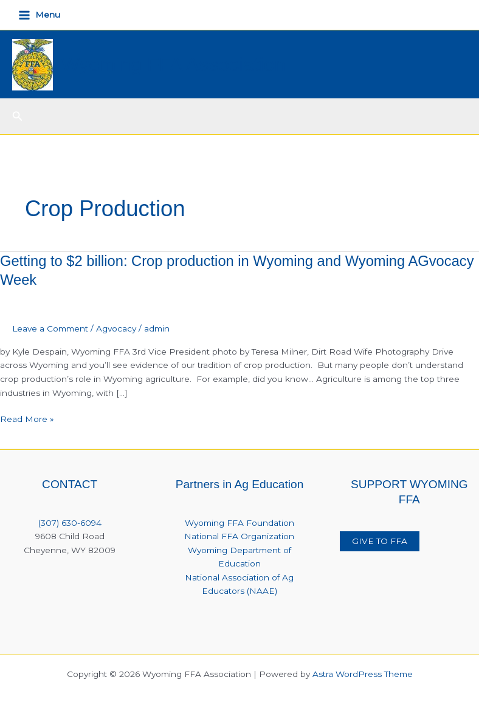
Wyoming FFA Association (173, 64)
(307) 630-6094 (70, 523)
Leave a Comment (50, 328)
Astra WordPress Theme (362, 674)
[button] (17, 116)
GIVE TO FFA (379, 541)
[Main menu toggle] (39, 15)
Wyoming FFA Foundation (239, 523)
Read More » (27, 419)
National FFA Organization (239, 536)
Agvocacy (116, 328)
